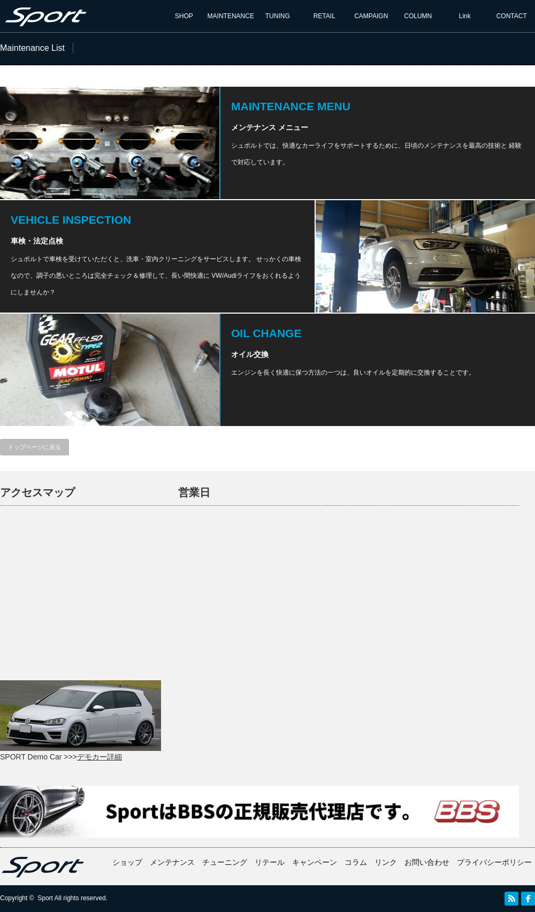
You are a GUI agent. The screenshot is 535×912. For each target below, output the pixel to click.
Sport (45, 898)
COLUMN (418, 16)
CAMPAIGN (371, 16)
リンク (385, 862)
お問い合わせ (426, 862)
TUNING (277, 16)
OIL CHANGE (266, 333)
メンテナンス (172, 862)
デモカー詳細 (99, 757)
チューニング (224, 862)
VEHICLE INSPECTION (71, 220)
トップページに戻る (34, 447)
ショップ (127, 862)
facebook (528, 899)
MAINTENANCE (231, 16)
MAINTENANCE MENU (290, 106)
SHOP (184, 16)
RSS (511, 899)
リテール (270, 862)
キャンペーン (314, 862)
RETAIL (324, 16)
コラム (356, 862)
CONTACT (511, 16)
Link (465, 16)
